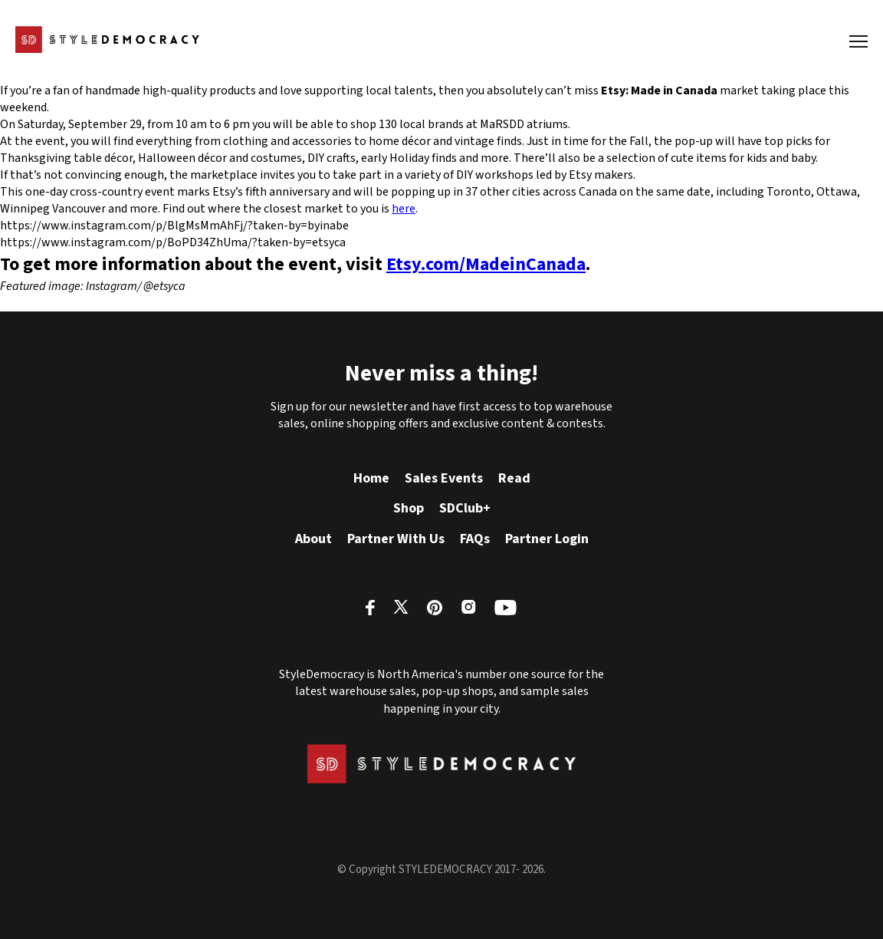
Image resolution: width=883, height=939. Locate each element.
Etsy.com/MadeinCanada (486, 264)
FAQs (475, 539)
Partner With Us (396, 539)
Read (514, 478)
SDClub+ (465, 508)
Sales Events (444, 478)
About (313, 539)
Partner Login (547, 539)
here (403, 208)
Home (371, 478)
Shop (408, 508)
